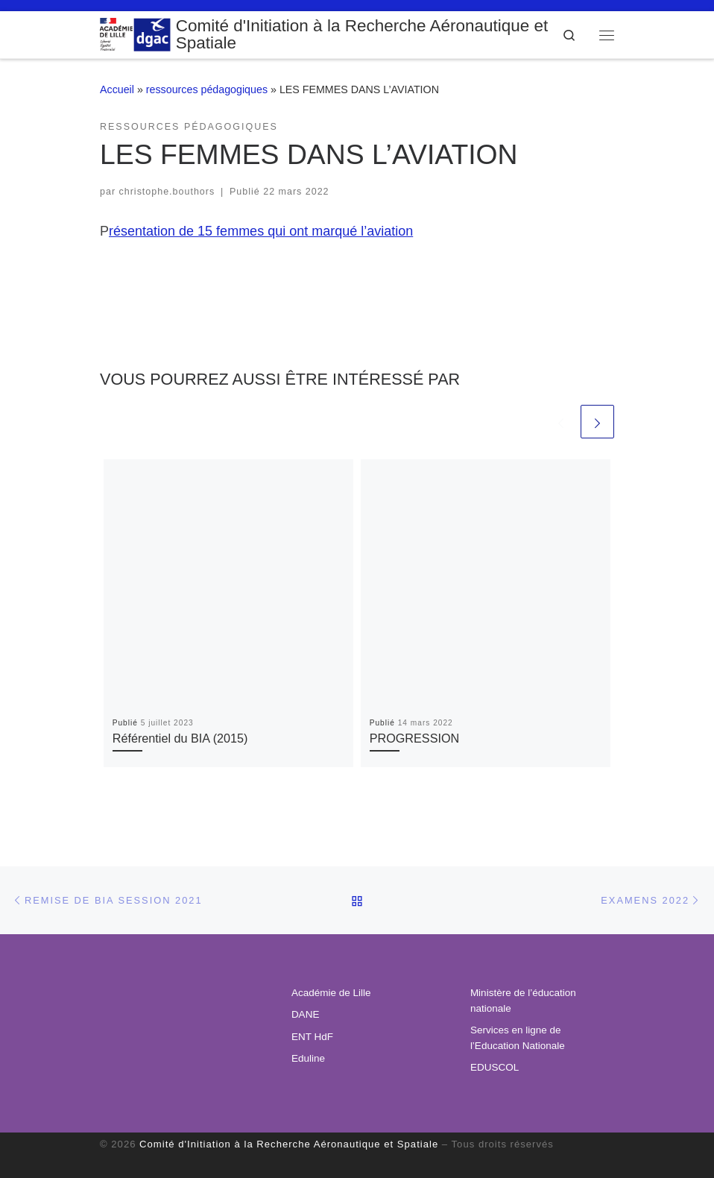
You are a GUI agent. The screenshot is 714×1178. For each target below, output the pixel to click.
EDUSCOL (494, 1067)
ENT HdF (312, 1036)
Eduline (308, 1058)
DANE (305, 1014)
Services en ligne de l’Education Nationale (517, 1037)
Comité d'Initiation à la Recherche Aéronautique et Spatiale (288, 1144)
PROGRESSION (415, 738)
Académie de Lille (331, 992)
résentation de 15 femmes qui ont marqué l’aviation (261, 231)
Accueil (117, 89)
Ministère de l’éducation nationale (523, 1000)
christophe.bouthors (167, 191)
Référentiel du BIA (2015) (180, 738)
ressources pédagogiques (207, 89)
